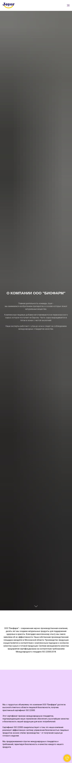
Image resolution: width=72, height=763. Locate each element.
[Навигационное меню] (68, 5)
